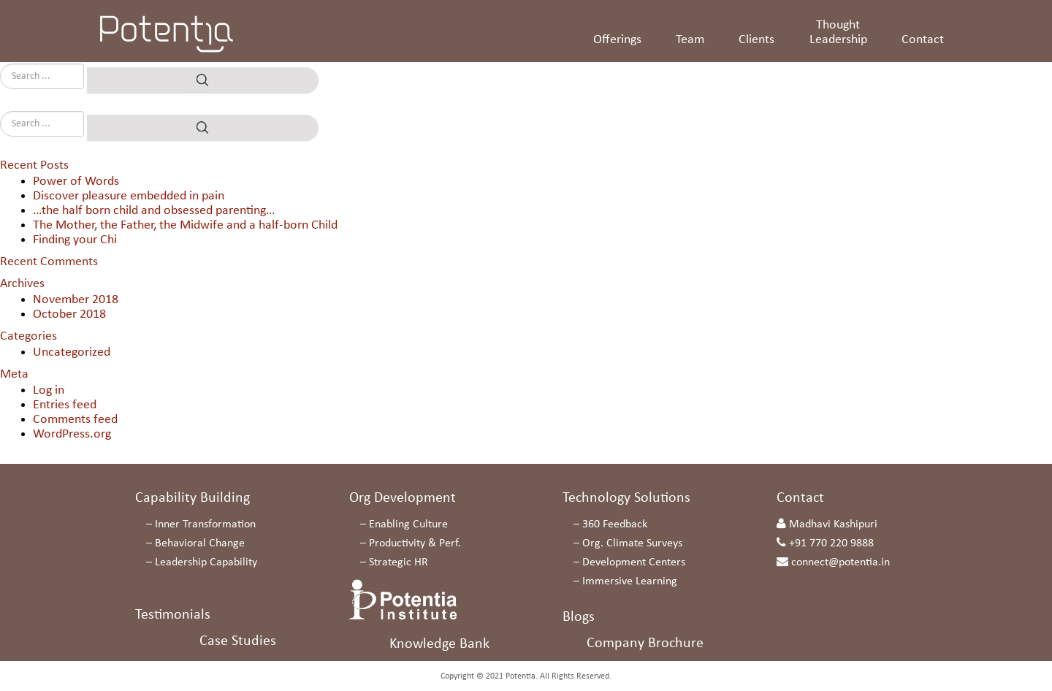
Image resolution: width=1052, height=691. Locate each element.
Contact (923, 40)
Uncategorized (71, 352)
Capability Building (192, 498)
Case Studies (237, 641)
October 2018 (69, 314)
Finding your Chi (75, 240)
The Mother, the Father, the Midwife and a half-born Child (185, 225)
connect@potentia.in (840, 562)
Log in (48, 390)
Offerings (617, 40)
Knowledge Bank (439, 644)
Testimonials (172, 615)
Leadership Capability (206, 562)
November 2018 (75, 300)
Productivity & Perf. (415, 543)
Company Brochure (645, 643)
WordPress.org (72, 434)
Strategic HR (398, 562)
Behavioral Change (200, 543)
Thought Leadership (838, 32)
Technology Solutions (626, 498)
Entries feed (64, 405)
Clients (756, 40)
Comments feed (75, 420)
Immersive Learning (629, 581)
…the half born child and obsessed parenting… (154, 211)
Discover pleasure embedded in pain (128, 196)
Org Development (402, 498)
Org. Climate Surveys (632, 543)
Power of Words (76, 181)
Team (690, 40)
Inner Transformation (205, 524)
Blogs (579, 617)
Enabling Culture (408, 524)
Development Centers (633, 562)
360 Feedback (614, 524)
